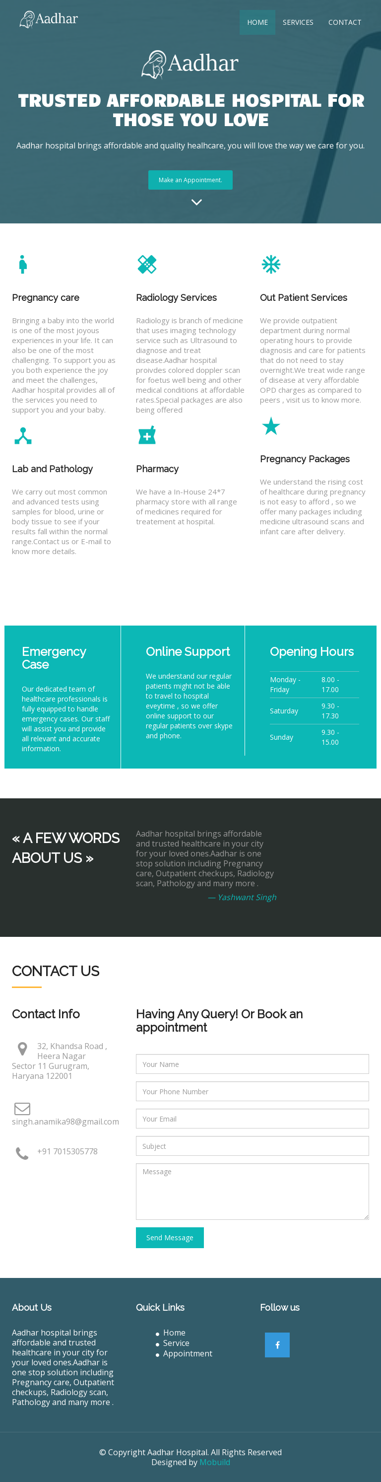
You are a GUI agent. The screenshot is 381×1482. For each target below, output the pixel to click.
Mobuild (214, 1462)
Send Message (169, 1237)
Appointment (184, 1353)
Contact (345, 22)
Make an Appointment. (190, 180)
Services (298, 22)
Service (173, 1343)
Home (257, 22)
